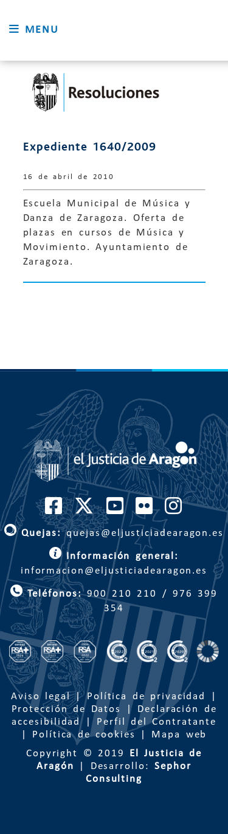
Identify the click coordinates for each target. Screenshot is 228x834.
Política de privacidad (146, 696)
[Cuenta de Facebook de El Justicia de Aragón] (54, 510)
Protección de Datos (67, 709)
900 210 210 (119, 594)
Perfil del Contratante (156, 722)
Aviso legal (41, 696)
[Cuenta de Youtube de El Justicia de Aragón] (115, 510)
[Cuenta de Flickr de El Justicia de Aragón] (145, 510)
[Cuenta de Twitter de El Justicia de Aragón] (84, 510)
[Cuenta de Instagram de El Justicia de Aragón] (174, 510)
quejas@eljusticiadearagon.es (114, 533)
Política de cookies (84, 735)
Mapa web (179, 735)
